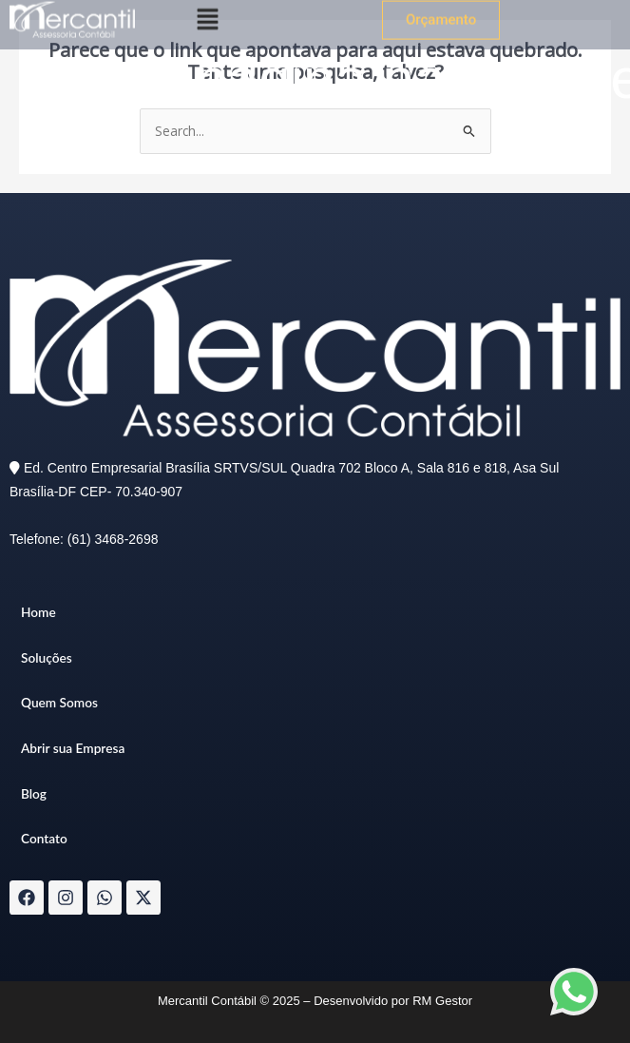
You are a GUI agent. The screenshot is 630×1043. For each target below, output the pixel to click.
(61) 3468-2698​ (113, 539)
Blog (34, 793)
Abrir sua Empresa (72, 748)
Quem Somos (59, 702)
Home (38, 612)
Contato (44, 838)
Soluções (46, 657)
